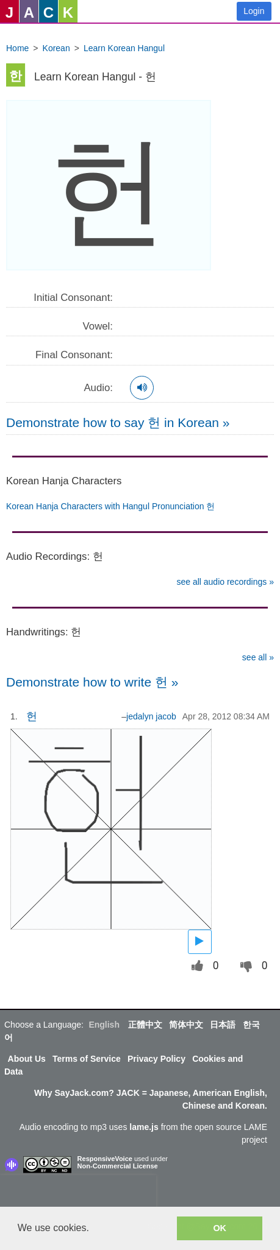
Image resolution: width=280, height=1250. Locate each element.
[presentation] (78, 1193)
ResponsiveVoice (104, 1158)
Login (253, 11)
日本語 (222, 1024)
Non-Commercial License (117, 1166)
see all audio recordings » (225, 582)
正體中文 (145, 1024)
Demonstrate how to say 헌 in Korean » (118, 422)
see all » (258, 657)
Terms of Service (86, 1059)
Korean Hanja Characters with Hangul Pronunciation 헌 (110, 506)
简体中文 (186, 1024)
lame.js (143, 1127)
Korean (56, 48)
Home (17, 48)
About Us (27, 1059)
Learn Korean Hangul (124, 48)
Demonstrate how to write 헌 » (92, 682)
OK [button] (219, 1228)
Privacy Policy (156, 1059)
